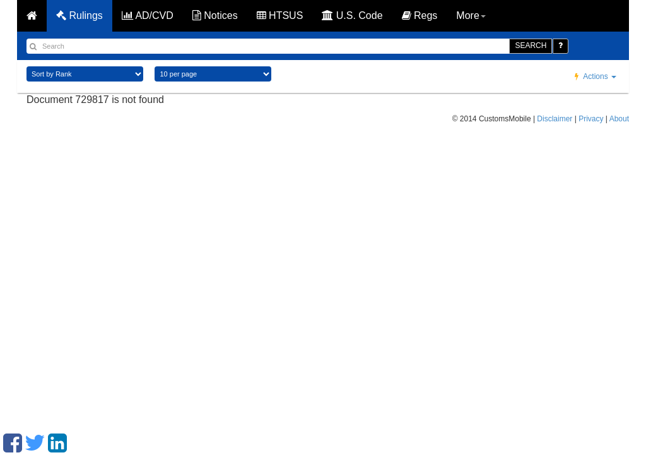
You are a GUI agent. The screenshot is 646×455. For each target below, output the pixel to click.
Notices (215, 15)
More (470, 15)
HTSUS (280, 15)
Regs (420, 15)
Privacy (590, 118)
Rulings (79, 15)
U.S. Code (352, 15)
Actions (595, 76)
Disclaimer (554, 118)
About (619, 118)
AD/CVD (147, 15)
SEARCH (530, 45)
